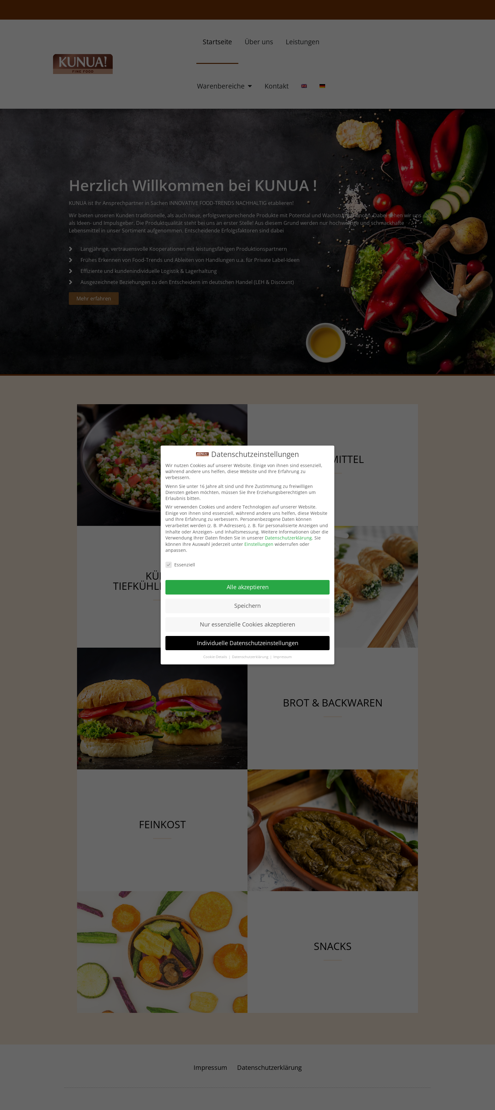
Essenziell (180, 565)
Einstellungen (258, 544)
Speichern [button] (247, 605)
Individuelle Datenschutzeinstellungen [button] (247, 643)
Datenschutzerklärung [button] (250, 657)
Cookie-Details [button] (215, 657)
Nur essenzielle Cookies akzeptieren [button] (247, 624)
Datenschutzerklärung (288, 538)
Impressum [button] (282, 657)
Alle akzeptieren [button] (248, 587)
